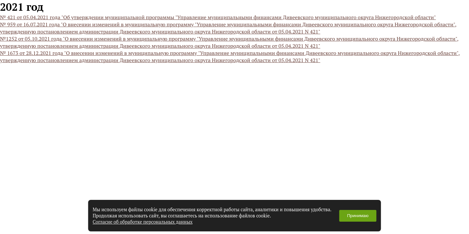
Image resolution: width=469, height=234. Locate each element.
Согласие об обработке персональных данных (143, 222)
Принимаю (358, 215)
